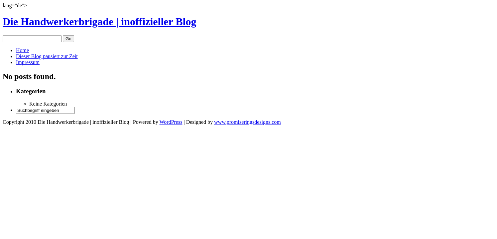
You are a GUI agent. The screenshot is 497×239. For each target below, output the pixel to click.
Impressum (28, 62)
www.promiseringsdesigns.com (247, 122)
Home (22, 50)
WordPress (170, 122)
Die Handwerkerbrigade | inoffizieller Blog (99, 22)
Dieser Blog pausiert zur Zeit (47, 56)
